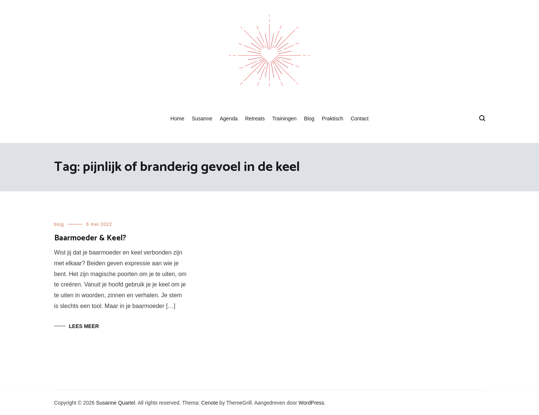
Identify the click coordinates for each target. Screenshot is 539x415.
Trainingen (284, 118)
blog (59, 224)
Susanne (202, 118)
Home (177, 118)
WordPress (311, 403)
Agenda (228, 118)
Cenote (209, 403)
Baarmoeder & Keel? (90, 238)
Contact (359, 118)
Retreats (255, 118)
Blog (309, 118)
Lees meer (84, 326)
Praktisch (332, 118)
